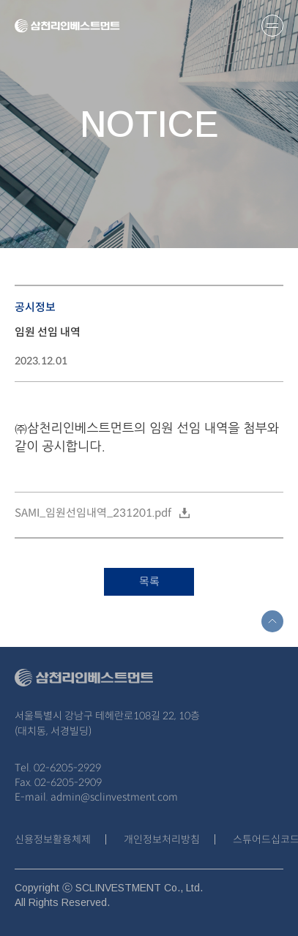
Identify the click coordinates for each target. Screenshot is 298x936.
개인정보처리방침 (162, 839)
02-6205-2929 (67, 767)
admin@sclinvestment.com (114, 797)
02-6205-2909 (68, 782)
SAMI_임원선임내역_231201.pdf (93, 513)
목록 (149, 581)
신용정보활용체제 (53, 839)
